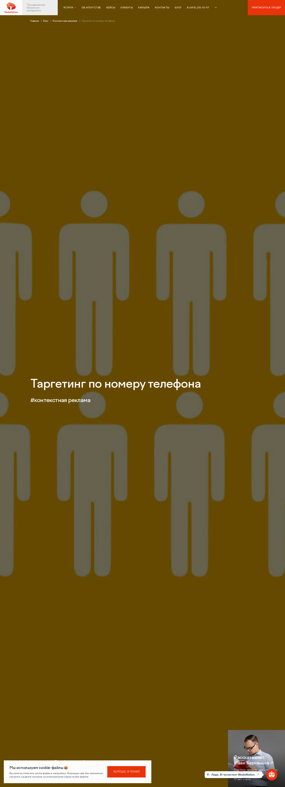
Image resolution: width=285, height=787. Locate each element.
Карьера (143, 7)
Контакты (162, 7)
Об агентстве (91, 7)
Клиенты (127, 7)
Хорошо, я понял (126, 771)
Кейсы (110, 7)
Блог (178, 7)
